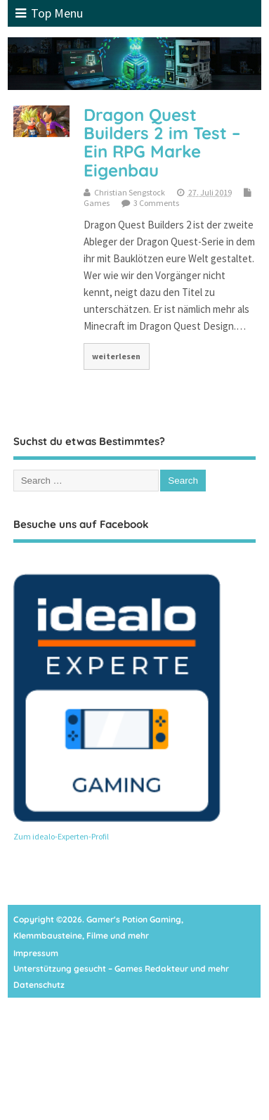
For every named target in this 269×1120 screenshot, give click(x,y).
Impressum (35, 953)
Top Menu (49, 13)
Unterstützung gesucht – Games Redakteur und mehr (121, 968)
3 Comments (156, 203)
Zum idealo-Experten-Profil (61, 836)
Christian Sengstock (129, 192)
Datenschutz (39, 984)
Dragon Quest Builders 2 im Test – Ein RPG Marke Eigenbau (162, 142)
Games (97, 203)
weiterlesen (116, 356)
